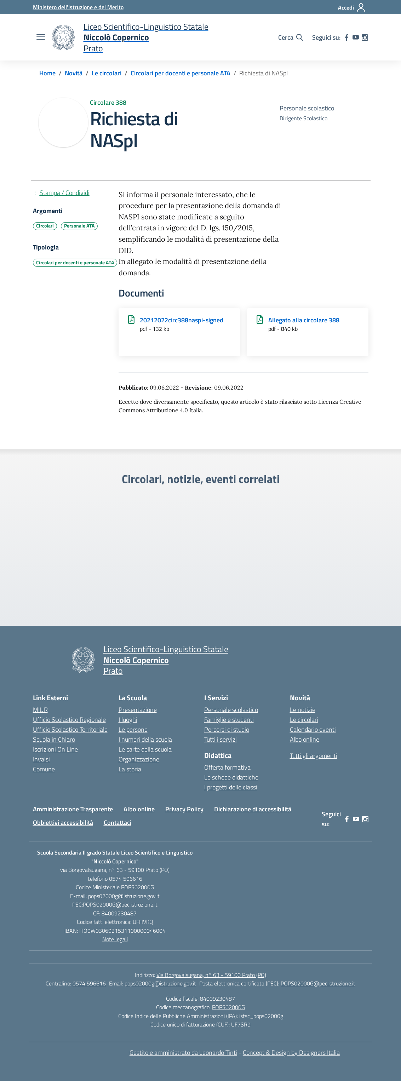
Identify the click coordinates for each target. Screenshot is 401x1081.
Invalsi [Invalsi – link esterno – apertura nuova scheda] (41, 759)
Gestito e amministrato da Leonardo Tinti (183, 1052)
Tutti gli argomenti (313, 755)
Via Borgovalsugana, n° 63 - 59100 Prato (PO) (211, 975)
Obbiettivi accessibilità (63, 822)
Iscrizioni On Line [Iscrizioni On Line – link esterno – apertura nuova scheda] (55, 749)
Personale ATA (79, 225)
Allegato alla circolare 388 (303, 320)
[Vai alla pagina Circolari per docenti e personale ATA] (180, 73)
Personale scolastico (231, 709)
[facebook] (346, 37)
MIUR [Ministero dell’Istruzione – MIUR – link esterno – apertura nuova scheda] (40, 709)
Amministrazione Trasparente (73, 809)
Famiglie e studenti (229, 719)
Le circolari (304, 719)
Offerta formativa (227, 767)
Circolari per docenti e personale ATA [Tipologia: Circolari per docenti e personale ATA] (75, 262)
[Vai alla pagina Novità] (73, 73)
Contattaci (117, 822)
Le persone (133, 729)
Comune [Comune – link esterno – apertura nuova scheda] (44, 769)
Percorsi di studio (226, 729)
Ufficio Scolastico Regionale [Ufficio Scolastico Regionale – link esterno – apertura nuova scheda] (69, 719)
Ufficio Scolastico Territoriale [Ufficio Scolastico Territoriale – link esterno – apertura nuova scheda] (70, 729)
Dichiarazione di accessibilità (252, 809)
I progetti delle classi (230, 787)
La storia (130, 769)
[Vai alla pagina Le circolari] (106, 73)
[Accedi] (352, 7)
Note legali (115, 939)
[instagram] (365, 37)
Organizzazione (139, 759)
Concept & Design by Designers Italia (291, 1052)
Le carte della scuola (145, 749)
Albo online (304, 739)
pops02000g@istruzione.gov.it (160, 983)
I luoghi (128, 719)
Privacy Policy (184, 809)
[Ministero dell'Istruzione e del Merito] (78, 7)
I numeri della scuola (145, 739)
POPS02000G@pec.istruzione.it (318, 983)
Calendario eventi (313, 729)
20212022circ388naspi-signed (181, 320)
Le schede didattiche (231, 777)
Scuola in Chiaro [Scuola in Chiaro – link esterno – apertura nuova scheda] (54, 739)
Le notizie (302, 709)
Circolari (45, 225)
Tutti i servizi (220, 739)
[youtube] (356, 37)
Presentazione (138, 709)
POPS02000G (228, 1007)
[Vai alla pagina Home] (47, 73)
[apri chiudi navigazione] (40, 37)
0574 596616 (89, 983)
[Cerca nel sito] (290, 37)
